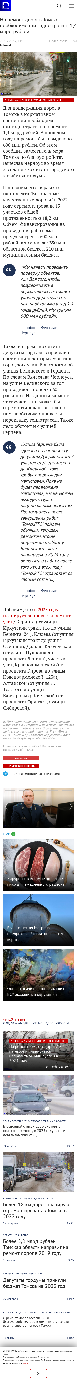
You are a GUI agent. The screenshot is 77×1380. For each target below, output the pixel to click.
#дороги (62, 1023)
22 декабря (10, 1298)
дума (8, 1312)
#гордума (10, 1023)
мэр (52, 1312)
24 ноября (52, 1066)
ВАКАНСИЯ (21, 758)
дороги (16, 1121)
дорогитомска (44, 1198)
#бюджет (25, 1023)
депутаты (36, 1273)
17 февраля (10, 1223)
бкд (61, 99)
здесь (25, 1363)
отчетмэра (63, 1312)
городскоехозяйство (51, 1040)
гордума (11, 99)
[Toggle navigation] (71, 6)
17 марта (9, 1337)
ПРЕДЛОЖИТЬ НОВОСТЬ (21, 765)
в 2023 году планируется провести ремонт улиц (36, 615)
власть (9, 1235)
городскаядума (28, 99)
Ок (38, 1373)
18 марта (9, 1260)
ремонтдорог (48, 99)
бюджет (30, 1040)
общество (22, 1235)
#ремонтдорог (44, 1023)
